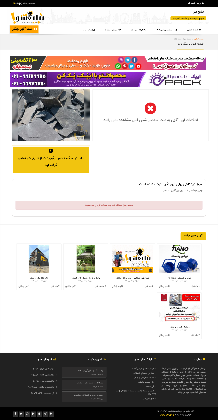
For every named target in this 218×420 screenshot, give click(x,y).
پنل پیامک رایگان (146, 382)
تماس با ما (89, 30)
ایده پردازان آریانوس (167, 414)
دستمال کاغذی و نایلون (179, 327)
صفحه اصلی (194, 30)
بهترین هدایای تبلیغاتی (143, 373)
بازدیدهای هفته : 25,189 (43, 375)
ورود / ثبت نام (196, 3)
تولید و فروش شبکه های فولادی (85, 278)
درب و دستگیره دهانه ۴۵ (179, 278)
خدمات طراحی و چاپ (144, 378)
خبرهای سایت (113, 30)
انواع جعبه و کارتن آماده (143, 369)
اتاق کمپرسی (148, 399)
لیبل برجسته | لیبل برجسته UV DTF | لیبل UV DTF (135, 392)
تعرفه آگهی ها (138, 30)
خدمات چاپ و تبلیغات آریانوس (88, 395)
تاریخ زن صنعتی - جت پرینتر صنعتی (132, 278)
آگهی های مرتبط (193, 235)
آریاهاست (149, 386)
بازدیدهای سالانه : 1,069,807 (41, 387)
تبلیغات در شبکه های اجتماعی (89, 383)
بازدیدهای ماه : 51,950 (44, 381)
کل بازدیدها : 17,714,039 (43, 393)
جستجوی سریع (167, 30)
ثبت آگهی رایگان (24, 29)
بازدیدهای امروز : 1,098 (44, 369)
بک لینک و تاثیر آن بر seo (90, 370)
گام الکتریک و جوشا (39, 278)
